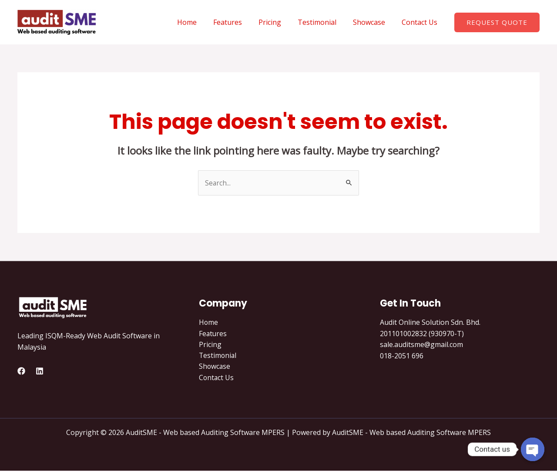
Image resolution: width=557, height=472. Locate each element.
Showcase (373, 22)
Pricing (279, 22)
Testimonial (323, 22)
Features (239, 22)
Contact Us (421, 22)
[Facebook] (21, 371)
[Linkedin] (40, 371)
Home (201, 22)
